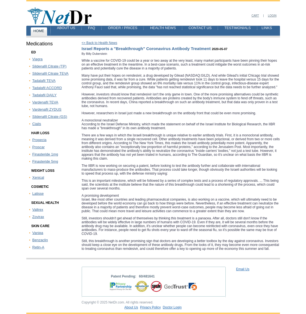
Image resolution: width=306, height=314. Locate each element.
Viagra (37, 59)
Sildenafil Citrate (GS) (49, 117)
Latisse (38, 193)
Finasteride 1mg (45, 154)
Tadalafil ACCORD (47, 88)
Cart (255, 15)
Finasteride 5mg (45, 161)
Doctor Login (172, 307)
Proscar (38, 147)
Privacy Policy (150, 307)
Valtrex (37, 209)
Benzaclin (40, 240)
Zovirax (38, 217)
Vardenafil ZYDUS (46, 109)
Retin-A (38, 247)
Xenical (38, 177)
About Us (131, 307)
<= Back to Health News (99, 43)
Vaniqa (37, 233)
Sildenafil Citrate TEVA (50, 73)
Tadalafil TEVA (44, 81)
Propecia (39, 140)
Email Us (243, 269)
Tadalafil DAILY (44, 95)
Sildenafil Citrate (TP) (49, 66)
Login (272, 15)
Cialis (36, 124)
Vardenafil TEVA (45, 102)
